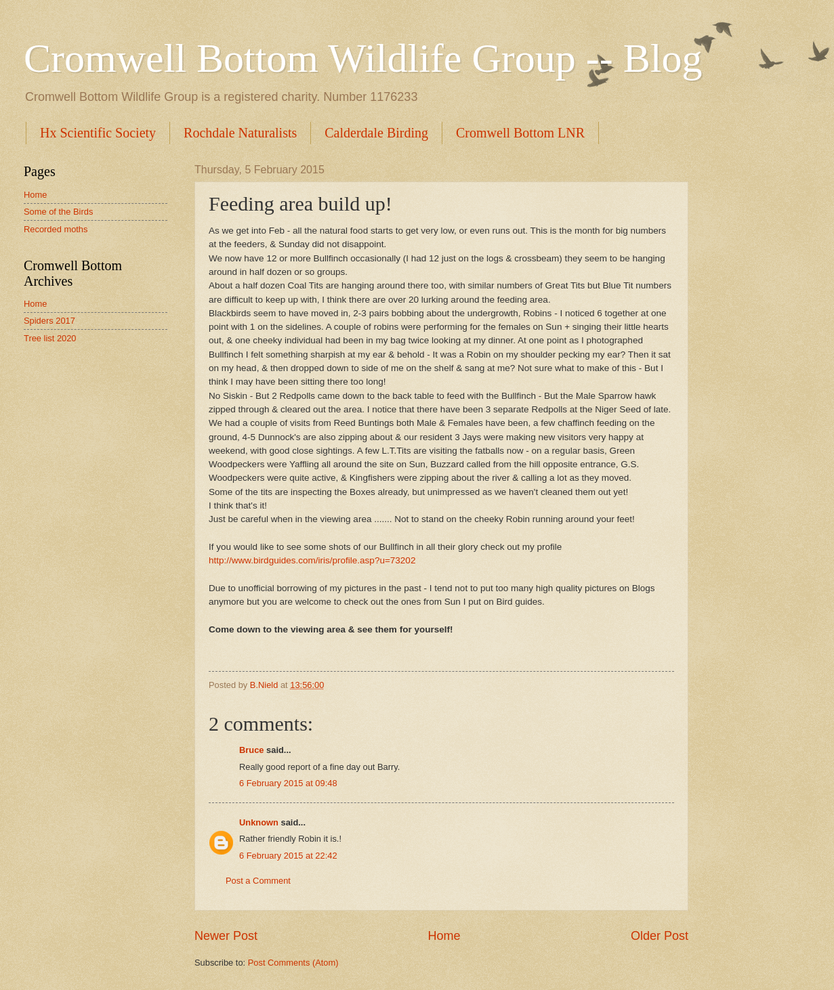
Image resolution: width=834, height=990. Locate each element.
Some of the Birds (58, 212)
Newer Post (225, 936)
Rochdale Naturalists (240, 132)
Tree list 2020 (50, 338)
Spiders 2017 (49, 321)
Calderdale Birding (376, 132)
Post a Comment (258, 881)
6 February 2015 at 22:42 (288, 856)
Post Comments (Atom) (293, 962)
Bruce (251, 750)
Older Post (659, 936)
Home (444, 936)
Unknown (258, 822)
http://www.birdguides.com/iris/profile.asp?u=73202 (312, 560)
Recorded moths (55, 229)
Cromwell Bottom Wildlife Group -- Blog (363, 58)
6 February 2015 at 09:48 (288, 783)
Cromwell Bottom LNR (520, 132)
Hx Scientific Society (98, 132)
